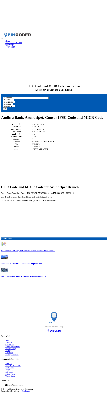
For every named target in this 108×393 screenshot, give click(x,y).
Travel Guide (10, 47)
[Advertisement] (54, 17)
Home (7, 340)
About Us (8, 343)
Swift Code (9, 368)
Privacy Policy (10, 349)
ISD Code (9, 372)
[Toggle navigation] (2, 38)
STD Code (9, 370)
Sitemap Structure (11, 355)
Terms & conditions (12, 347)
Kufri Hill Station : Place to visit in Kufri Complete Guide (23, 276)
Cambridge (26, 391)
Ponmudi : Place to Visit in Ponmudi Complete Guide (21, 264)
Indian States (10, 374)
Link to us (9, 353)
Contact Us (9, 345)
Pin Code (8, 364)
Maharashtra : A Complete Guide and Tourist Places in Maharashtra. (28, 251)
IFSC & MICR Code (13, 366)
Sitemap (8, 351)
